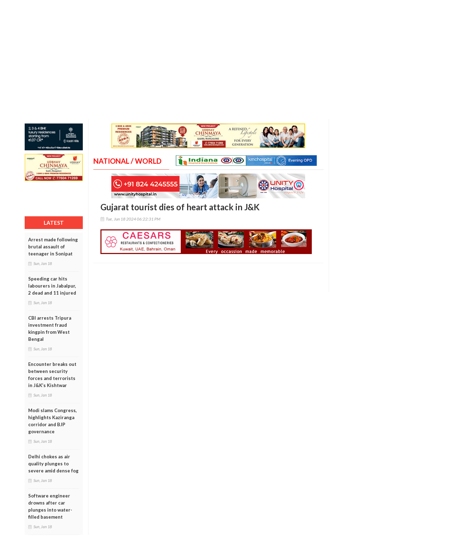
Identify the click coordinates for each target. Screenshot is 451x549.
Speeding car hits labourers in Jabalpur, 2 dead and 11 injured (52, 286)
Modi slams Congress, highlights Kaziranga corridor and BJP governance (52, 421)
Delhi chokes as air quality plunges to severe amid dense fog (53, 463)
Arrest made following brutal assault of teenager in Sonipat (53, 247)
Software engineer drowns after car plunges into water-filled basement (50, 506)
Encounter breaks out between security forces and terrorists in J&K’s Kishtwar (52, 374)
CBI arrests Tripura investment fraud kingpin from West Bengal (49, 328)
